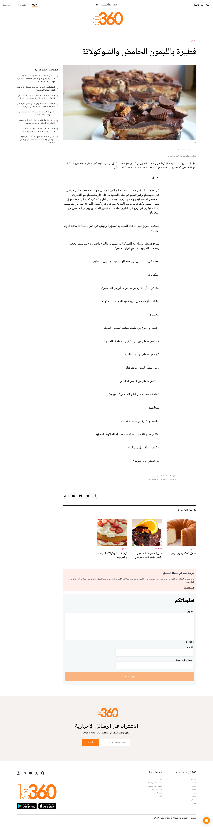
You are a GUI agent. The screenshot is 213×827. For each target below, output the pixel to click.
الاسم (190, 647)
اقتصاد (193, 783)
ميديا (194, 793)
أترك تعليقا (129, 676)
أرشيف (159, 796)
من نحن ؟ (158, 779)
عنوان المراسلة (184, 659)
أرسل (90, 742)
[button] (206, 820)
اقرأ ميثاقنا (189, 587)
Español (6, 5)
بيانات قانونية (157, 789)
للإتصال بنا (158, 793)
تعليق (190, 611)
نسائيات (192, 40)
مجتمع (193, 786)
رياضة (194, 796)
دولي (194, 803)
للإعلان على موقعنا (155, 786)
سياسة (193, 779)
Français (22, 5)
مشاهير (193, 800)
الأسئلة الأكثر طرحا (155, 783)
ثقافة (194, 789)
